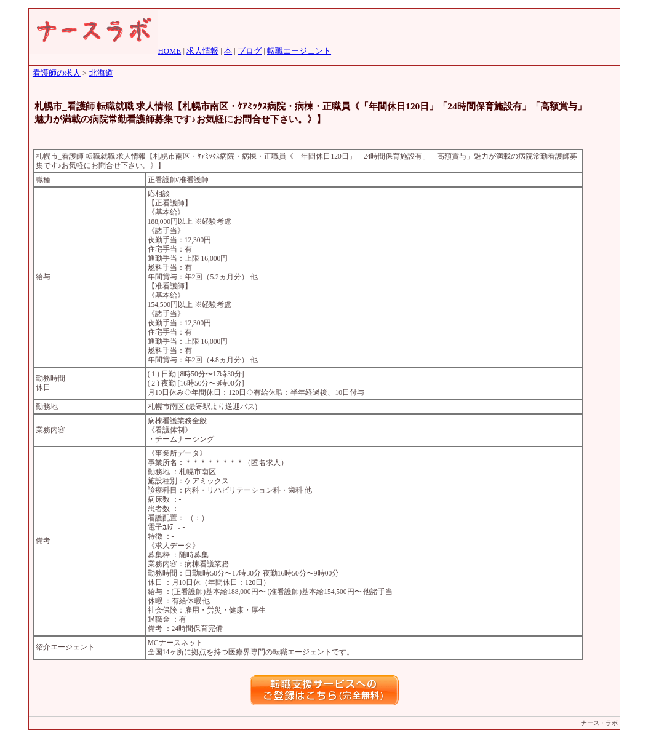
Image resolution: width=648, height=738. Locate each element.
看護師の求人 (57, 73)
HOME (170, 51)
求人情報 (202, 51)
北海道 (101, 73)
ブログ (250, 51)
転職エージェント (299, 51)
